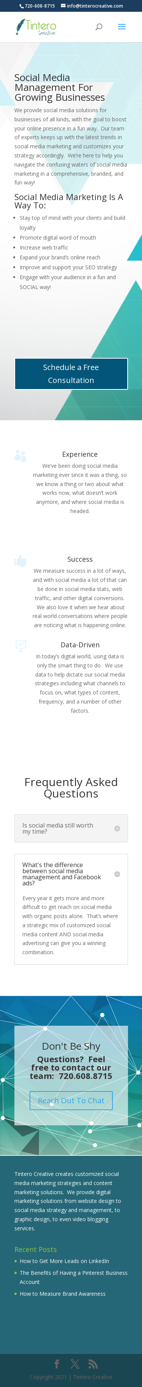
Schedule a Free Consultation (71, 373)
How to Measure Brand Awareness (63, 1293)
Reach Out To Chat (71, 1100)
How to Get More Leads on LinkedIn (64, 1261)
